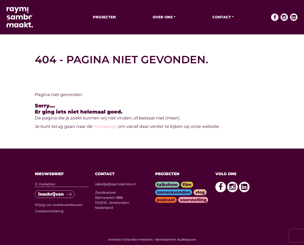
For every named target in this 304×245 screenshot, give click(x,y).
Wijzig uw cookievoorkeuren (59, 205)
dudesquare (186, 239)
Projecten (104, 17)
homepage (105, 126)
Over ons (163, 17)
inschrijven (51, 194)
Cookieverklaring (49, 211)
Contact (221, 17)
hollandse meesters (137, 239)
